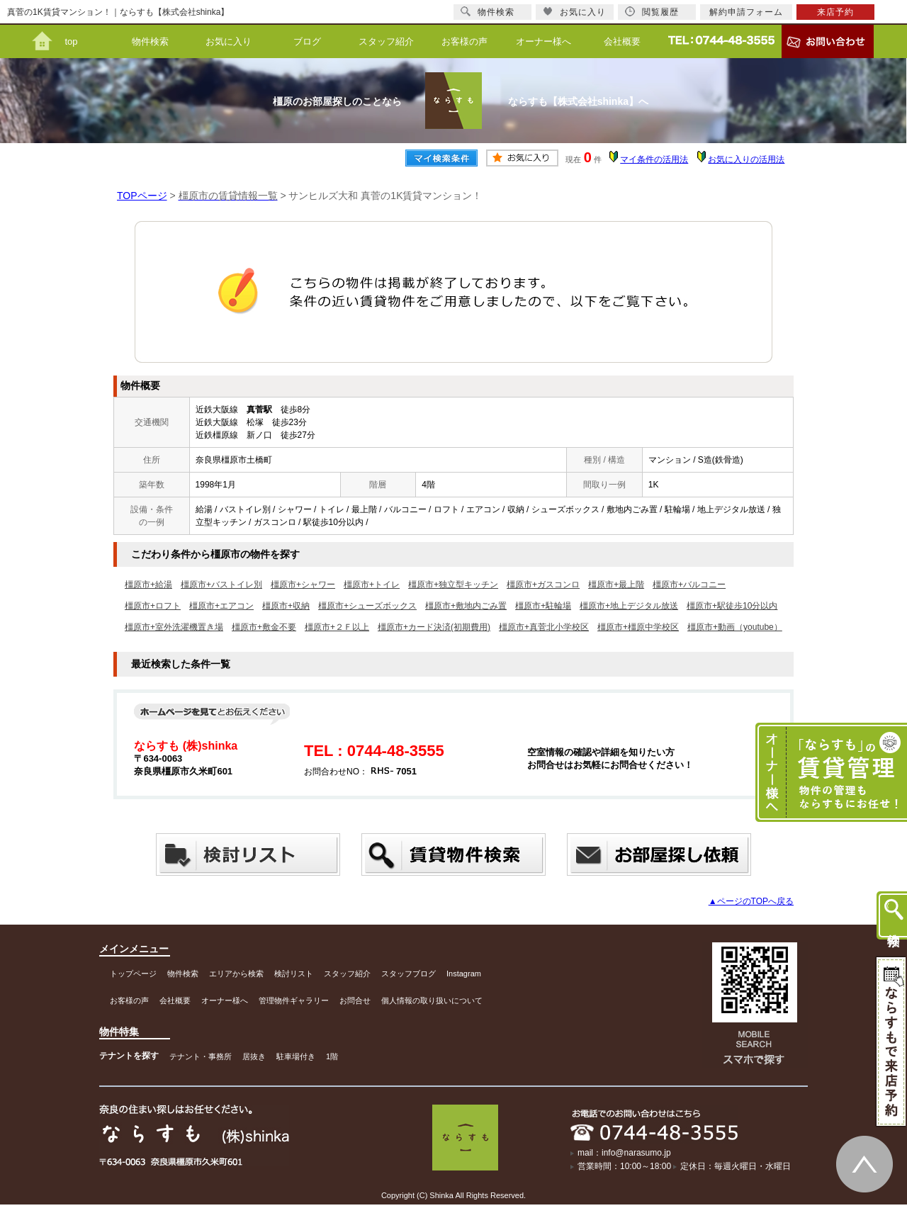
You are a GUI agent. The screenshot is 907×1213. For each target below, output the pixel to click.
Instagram (463, 973)
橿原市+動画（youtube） (734, 627)
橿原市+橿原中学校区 (638, 627)
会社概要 (622, 41)
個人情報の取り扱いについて (432, 1000)
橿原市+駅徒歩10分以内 (732, 606)
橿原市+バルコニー (689, 584)
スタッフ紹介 (386, 41)
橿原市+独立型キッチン (453, 584)
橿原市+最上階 (616, 584)
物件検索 (150, 41)
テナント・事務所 (200, 1056)
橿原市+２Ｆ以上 (337, 627)
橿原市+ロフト (153, 606)
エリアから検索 (236, 973)
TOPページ (142, 195)
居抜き (254, 1056)
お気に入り (228, 41)
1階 (332, 1056)
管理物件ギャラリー (294, 1000)
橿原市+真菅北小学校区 (544, 627)
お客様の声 (464, 41)
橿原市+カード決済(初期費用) (434, 627)
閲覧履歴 (652, 11)
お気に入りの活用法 (746, 159)
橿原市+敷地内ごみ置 (466, 606)
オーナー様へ (543, 41)
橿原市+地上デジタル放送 (629, 606)
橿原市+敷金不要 (264, 627)
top (70, 41)
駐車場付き (295, 1056)
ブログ (307, 41)
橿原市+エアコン (221, 606)
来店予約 (835, 12)
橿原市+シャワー (303, 584)
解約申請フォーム (746, 12)
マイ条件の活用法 (654, 159)
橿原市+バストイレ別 (221, 584)
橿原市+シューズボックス (367, 606)
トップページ (133, 973)
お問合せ (355, 1000)
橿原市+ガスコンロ (543, 584)
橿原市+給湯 (148, 584)
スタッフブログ (408, 973)
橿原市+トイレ (372, 584)
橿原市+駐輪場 (543, 606)
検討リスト (293, 973)
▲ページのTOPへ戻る (751, 901)
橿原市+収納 (286, 606)
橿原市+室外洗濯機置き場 (174, 627)
